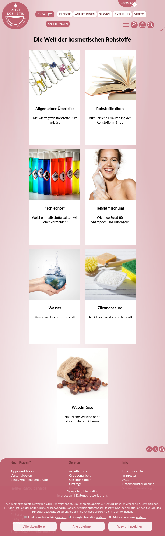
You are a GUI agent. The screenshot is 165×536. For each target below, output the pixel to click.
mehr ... (61, 517)
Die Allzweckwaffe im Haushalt (110, 284)
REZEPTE (65, 14)
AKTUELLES (122, 14)
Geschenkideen (80, 480)
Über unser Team (134, 471)
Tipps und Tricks (22, 471)
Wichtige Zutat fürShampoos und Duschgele (110, 186)
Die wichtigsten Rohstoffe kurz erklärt (54, 87)
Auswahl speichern (130, 526)
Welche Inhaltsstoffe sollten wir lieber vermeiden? (54, 186)
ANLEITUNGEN (85, 14)
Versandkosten (21, 475)
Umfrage (75, 484)
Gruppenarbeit (80, 475)
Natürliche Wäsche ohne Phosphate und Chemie (82, 385)
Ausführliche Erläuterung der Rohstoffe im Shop (110, 87)
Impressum (65, 495)
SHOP (44, 14)
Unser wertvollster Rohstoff (54, 284)
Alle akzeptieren (34, 526)
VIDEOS (139, 14)
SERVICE (104, 14)
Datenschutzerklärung (92, 495)
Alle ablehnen (83, 526)
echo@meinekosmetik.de (29, 480)
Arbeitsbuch (78, 471)
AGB (125, 480)
